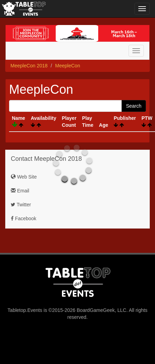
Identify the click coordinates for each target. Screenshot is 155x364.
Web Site (24, 177)
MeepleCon (67, 65)
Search (133, 106)
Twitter (21, 204)
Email (20, 190)
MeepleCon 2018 (29, 65)
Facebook (23, 218)
